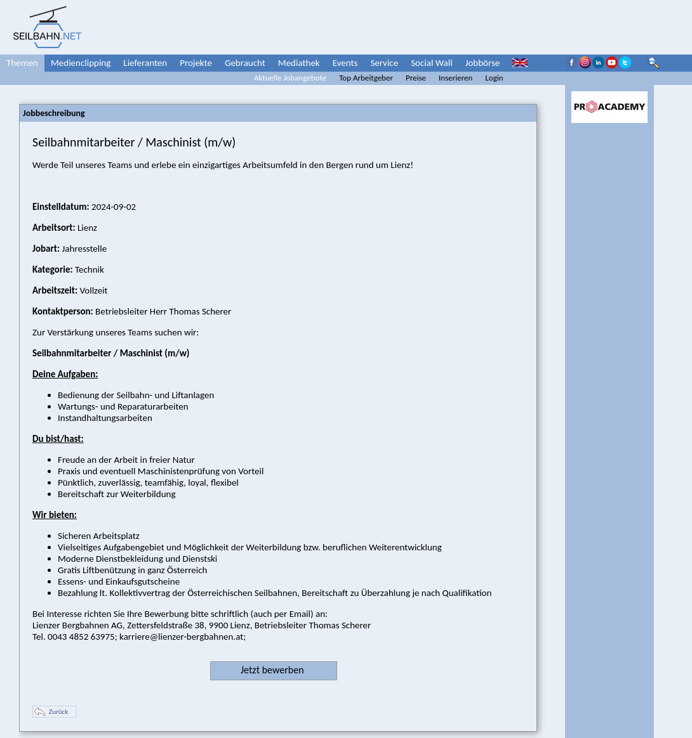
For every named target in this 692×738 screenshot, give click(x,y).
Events (345, 62)
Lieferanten (145, 62)
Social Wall (432, 62)
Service (384, 62)
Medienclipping (80, 62)
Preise (416, 77)
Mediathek (299, 62)
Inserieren (455, 77)
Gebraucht (245, 62)
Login (494, 77)
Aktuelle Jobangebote (290, 77)
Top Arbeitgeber (366, 77)
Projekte (196, 62)
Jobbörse (482, 62)
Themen (22, 62)
